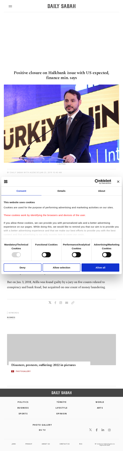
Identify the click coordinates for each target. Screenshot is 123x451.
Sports (23, 413)
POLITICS (23, 402)
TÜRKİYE (61, 402)
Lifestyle (62, 407)
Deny (22, 267)
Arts (100, 407)
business (11, 317)
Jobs (14, 444)
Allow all (100, 267)
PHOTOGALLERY (23, 371)
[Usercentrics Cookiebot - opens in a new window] (97, 181)
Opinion (61, 413)
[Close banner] (118, 181)
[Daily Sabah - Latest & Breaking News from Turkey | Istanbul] (62, 6)
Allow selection (61, 267)
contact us (65, 444)
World (100, 402)
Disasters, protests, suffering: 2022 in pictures (43, 365)
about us (46, 444)
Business (23, 407)
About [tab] (101, 190)
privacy (28, 444)
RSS (80, 444)
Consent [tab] (21, 190)
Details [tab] (61, 190)
